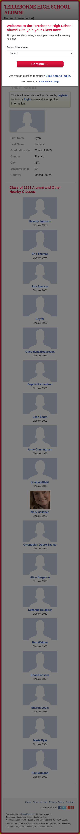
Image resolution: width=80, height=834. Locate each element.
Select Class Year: (18, 47)
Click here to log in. (58, 75)
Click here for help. (49, 81)
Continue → (40, 64)
